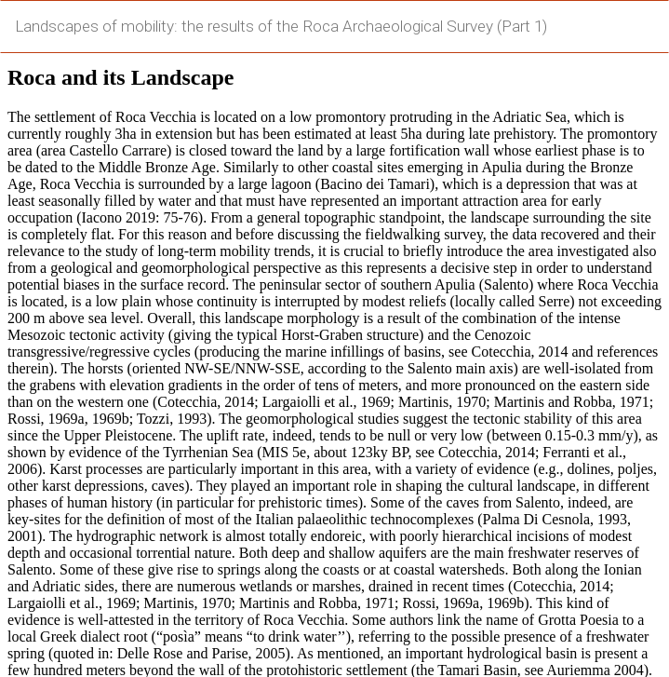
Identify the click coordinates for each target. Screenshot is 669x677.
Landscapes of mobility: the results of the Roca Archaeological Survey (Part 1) (281, 26)
